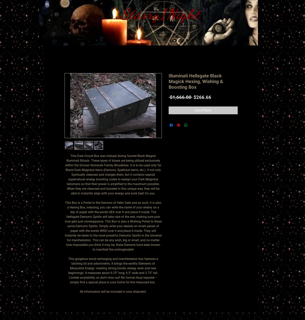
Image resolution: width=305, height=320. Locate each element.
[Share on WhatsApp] (186, 125)
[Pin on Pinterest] (178, 125)
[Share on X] (193, 125)
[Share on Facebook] (171, 125)
